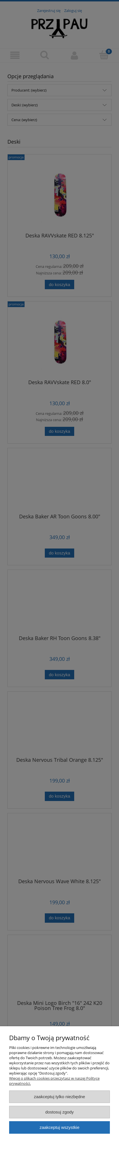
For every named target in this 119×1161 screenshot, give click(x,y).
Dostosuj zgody (59, 1112)
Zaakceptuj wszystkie (59, 1127)
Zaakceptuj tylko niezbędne (59, 1096)
